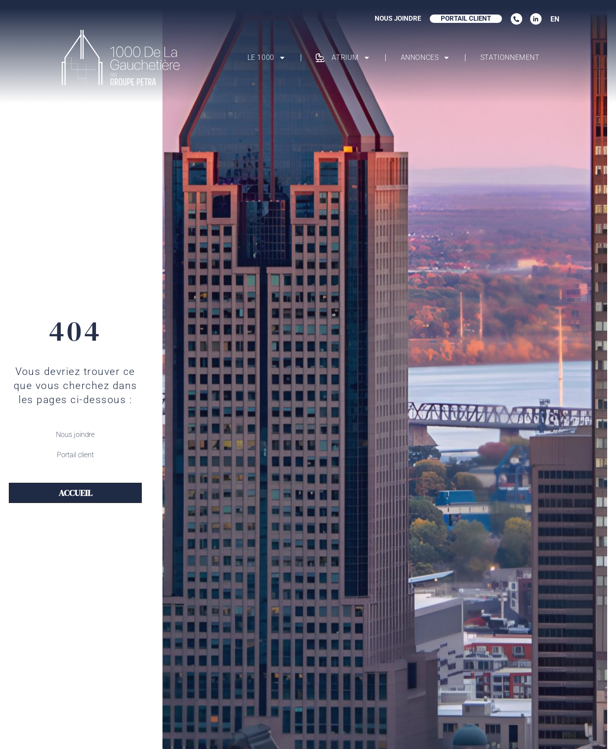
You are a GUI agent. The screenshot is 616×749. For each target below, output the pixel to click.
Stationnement (510, 57)
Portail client (75, 455)
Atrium (343, 58)
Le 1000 (266, 58)
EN (554, 19)
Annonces (425, 58)
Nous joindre (75, 434)
